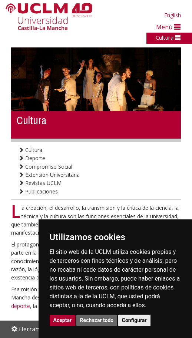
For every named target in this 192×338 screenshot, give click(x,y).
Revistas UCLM (40, 182)
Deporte (32, 158)
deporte (20, 305)
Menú (168, 27)
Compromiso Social (45, 166)
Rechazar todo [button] (97, 320)
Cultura (168, 37)
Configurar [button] (134, 320)
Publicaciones (38, 191)
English (172, 15)
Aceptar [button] (62, 320)
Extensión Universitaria (49, 174)
